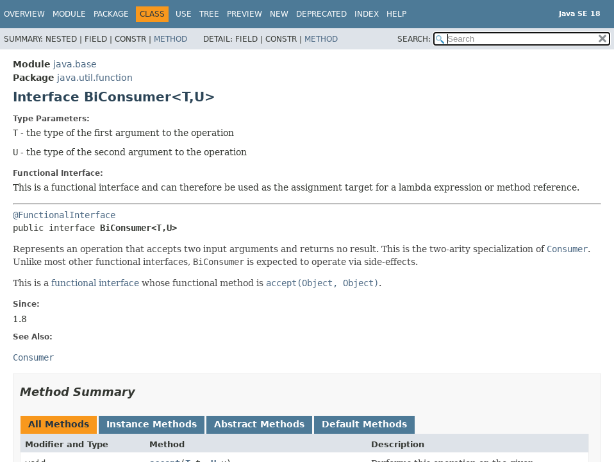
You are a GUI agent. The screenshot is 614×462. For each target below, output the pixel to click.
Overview (24, 14)
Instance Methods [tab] (151, 424)
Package (111, 14)
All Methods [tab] (58, 424)
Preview (244, 14)
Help (396, 14)
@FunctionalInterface (64, 215)
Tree (209, 14)
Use (184, 14)
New (279, 14)
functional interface (95, 283)
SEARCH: (414, 39)
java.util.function (95, 78)
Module (69, 14)
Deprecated (321, 14)
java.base (75, 64)
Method (170, 39)
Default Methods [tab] (364, 424)
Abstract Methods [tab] (259, 424)
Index (366, 14)
